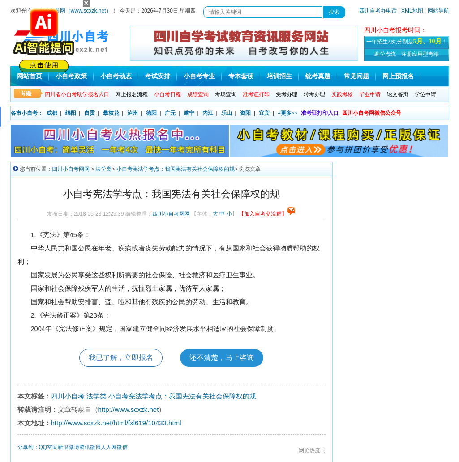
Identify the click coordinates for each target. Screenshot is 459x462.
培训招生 (279, 76)
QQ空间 (48, 447)
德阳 (151, 113)
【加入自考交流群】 (267, 214)
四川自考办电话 (378, 11)
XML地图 (412, 11)
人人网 (109, 447)
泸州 (132, 113)
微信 (122, 447)
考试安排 (157, 76)
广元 (170, 113)
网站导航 (438, 11)
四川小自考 (68, 396)
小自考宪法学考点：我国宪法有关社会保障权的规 (175, 169)
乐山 (226, 113)
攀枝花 (111, 113)
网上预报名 (398, 76)
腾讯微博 (90, 447)
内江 (207, 113)
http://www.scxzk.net (128, 409)
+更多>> (288, 113)
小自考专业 (199, 76)
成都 (52, 113)
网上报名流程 (132, 94)
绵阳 (70, 113)
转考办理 (314, 94)
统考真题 (317, 76)
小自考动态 (116, 76)
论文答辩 (397, 94)
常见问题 (356, 76)
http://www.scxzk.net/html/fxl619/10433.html (116, 423)
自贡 (89, 113)
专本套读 (240, 76)
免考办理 (286, 94)
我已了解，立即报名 (121, 357)
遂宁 (189, 113)
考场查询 (225, 94)
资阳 (245, 113)
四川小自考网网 (71, 169)
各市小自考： (27, 113)
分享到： (28, 447)
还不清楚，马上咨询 (221, 357)
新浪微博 (68, 447)
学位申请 (425, 94)
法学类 (103, 169)
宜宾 (264, 113)
